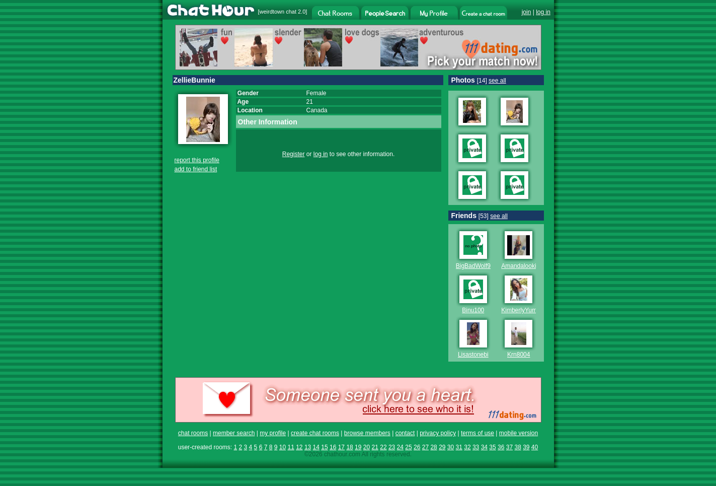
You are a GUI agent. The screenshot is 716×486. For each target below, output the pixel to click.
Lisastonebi (473, 354)
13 (307, 447)
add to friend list (196, 169)
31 (459, 447)
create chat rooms (315, 433)
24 (400, 447)
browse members (367, 433)
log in (543, 12)
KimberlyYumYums (526, 310)
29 (442, 447)
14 (316, 447)
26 (417, 447)
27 (425, 447)
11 (290, 447)
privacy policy (438, 433)
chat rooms (193, 433)
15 (324, 447)
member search (234, 433)
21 (375, 447)
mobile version (518, 433)
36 (501, 447)
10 (282, 447)
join (526, 12)
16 (333, 447)
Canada (317, 110)
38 (517, 447)
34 (484, 447)
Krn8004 (518, 354)
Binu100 (473, 310)
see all (497, 80)
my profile (273, 433)
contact (405, 433)
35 (492, 447)
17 (341, 447)
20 (366, 447)
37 (509, 447)
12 (299, 447)
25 (408, 447)
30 (450, 447)
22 (383, 447)
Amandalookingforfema (532, 265)
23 (391, 447)
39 (526, 447)
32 (467, 447)
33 (475, 447)
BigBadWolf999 (477, 265)
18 (349, 447)
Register (293, 154)
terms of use (477, 433)
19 (358, 447)
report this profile (197, 160)
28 (433, 447)
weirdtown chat (278, 12)
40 (534, 447)
